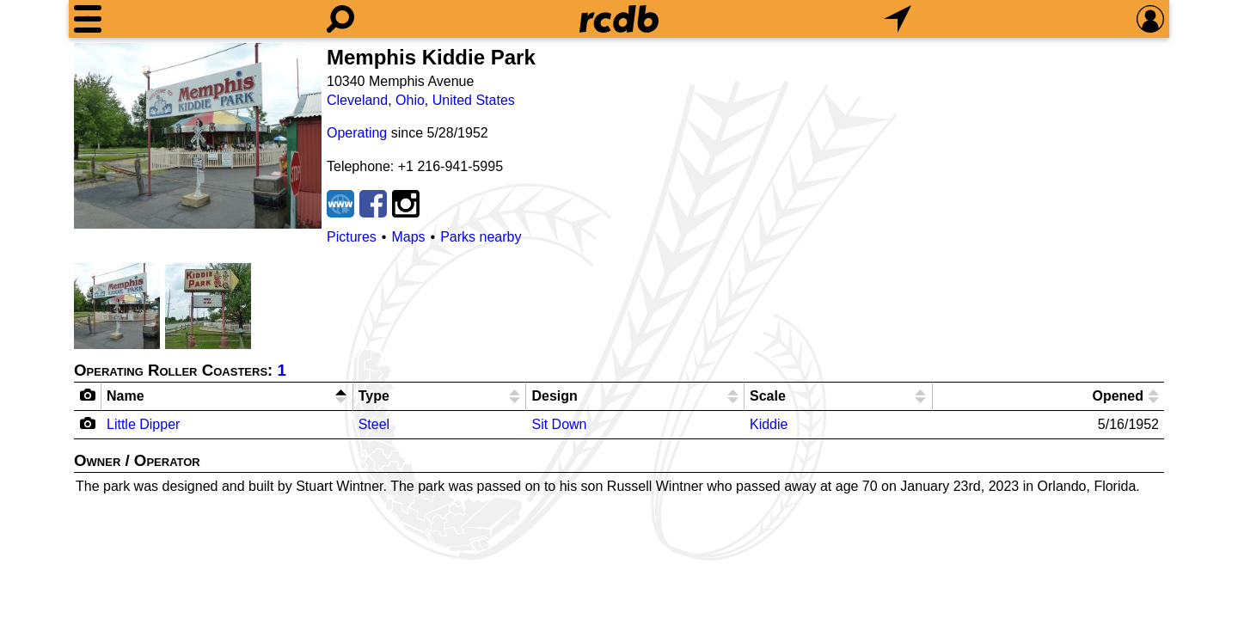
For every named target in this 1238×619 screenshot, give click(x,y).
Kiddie (769, 424)
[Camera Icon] (88, 423)
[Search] (340, 19)
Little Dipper (143, 424)
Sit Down (558, 424)
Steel (374, 424)
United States (473, 100)
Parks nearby (480, 237)
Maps (408, 237)
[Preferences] (1150, 19)
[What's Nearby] (897, 19)
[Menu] (87, 19)
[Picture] (198, 136)
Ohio (410, 100)
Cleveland (357, 100)
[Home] (619, 19)
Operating (357, 133)
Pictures (352, 237)
